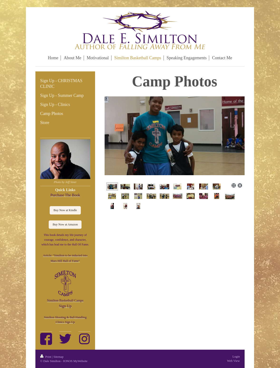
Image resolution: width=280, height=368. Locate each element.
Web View (233, 361)
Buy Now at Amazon (65, 224)
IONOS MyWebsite (75, 361)
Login (236, 356)
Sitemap (58, 356)
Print (46, 356)
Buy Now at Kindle (65, 210)
